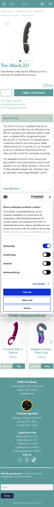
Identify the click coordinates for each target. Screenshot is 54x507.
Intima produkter (23, 11)
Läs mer (6, 366)
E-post (3, 482)
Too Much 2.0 (27, 16)
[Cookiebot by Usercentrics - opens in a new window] (32, 197)
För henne (38, 11)
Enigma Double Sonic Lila (41, 351)
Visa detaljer (39, 283)
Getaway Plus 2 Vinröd (13, 351)
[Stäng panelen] (50, 197)
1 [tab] (20, 61)
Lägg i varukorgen (33, 92)
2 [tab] (24, 61)
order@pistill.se (26, 393)
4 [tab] (33, 61)
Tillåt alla (27, 292)
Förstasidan (6, 11)
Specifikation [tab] (27, 188)
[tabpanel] (27, 37)
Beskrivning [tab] (27, 118)
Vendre (39, 503)
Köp (19, 366)
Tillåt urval (27, 300)
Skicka (7, 496)
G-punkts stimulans (10, 16)
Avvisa (27, 308)
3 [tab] (29, 61)
